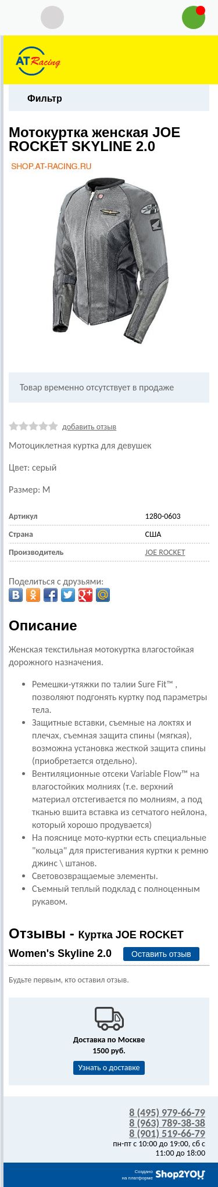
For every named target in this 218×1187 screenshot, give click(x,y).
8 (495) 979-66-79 (167, 1112)
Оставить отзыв (161, 954)
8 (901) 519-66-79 (167, 1133)
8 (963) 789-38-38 (167, 1123)
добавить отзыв (89, 427)
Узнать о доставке (109, 1068)
